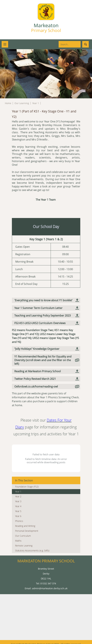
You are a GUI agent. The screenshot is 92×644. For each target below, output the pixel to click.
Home (8, 103)
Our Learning (21, 103)
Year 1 (35, 103)
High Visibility (46, 641)
